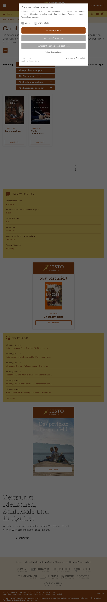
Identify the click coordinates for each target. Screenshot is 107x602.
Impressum (70, 58)
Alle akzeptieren (53, 30)
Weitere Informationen (53, 52)
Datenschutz (81, 58)
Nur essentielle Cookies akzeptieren (53, 45)
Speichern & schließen (53, 38)
